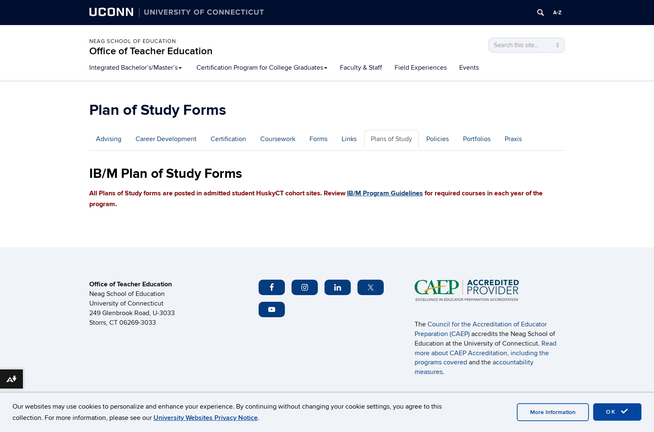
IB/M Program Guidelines (385, 193)
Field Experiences (421, 67)
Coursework (277, 139)
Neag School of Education (132, 41)
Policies (437, 139)
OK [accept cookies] (617, 411)
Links (349, 139)
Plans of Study (391, 139)
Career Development (166, 139)
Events (469, 67)
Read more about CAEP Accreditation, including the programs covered (485, 353)
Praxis (513, 139)
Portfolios (476, 139)
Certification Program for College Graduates (261, 67)
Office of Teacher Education (151, 51)
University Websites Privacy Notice (205, 418)
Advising (108, 139)
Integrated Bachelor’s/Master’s (135, 67)
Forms (318, 139)
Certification (228, 139)
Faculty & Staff (361, 67)
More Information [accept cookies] (553, 412)
